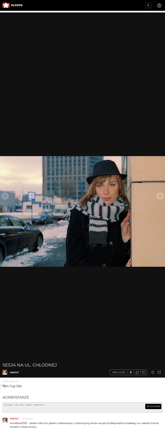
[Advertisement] (82, 35)
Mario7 (14, 372)
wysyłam (153, 406)
